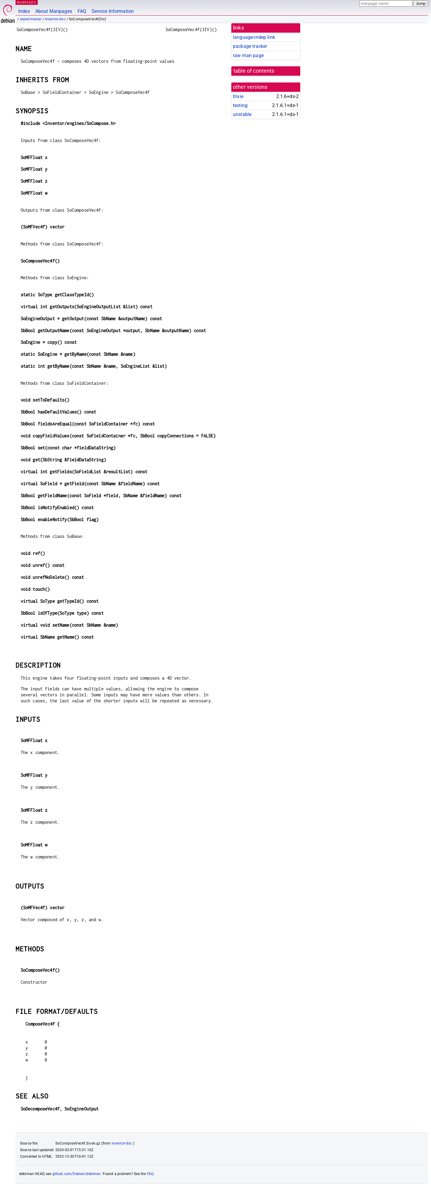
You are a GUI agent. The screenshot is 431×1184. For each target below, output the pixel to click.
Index (24, 11)
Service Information (113, 11)
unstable (242, 114)
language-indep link (254, 37)
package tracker (250, 46)
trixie (238, 96)
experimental (31, 19)
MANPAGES (26, 2)
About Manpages (53, 11)
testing (240, 105)
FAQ (82, 11)
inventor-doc (55, 19)
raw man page (248, 55)
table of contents (253, 71)
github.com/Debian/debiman (76, 1174)
